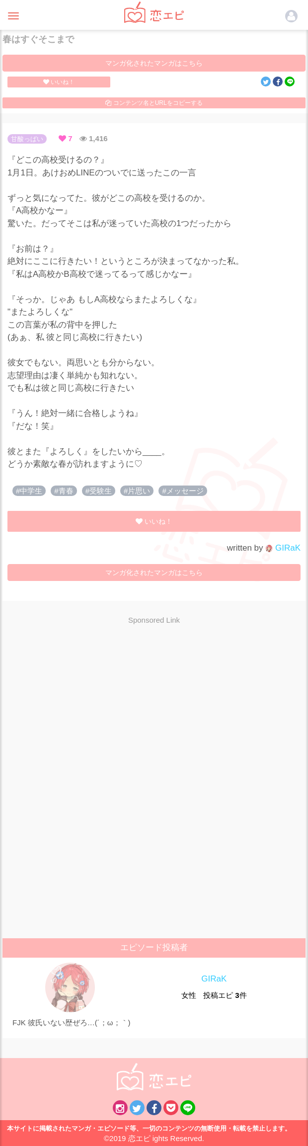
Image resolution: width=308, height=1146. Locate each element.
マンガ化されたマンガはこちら (154, 63)
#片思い (137, 491)
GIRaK (283, 548)
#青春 (63, 491)
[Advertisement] (154, 704)
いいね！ (59, 82)
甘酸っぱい (27, 139)
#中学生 (29, 491)
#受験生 (98, 491)
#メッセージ (182, 491)
